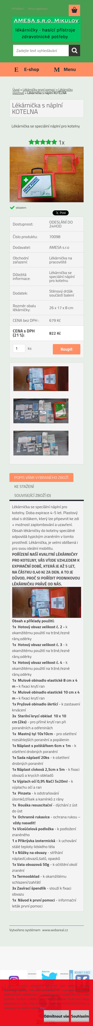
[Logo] (46, 29)
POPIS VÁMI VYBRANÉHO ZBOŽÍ (41, 477)
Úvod (16, 89)
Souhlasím (80, 1016)
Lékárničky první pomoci (39, 89)
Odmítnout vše (56, 1016)
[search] (74, 50)
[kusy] (19, 348)
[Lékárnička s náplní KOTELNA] (47, 149)
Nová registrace (38, 8)
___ (31, 972)
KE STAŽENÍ (24, 486)
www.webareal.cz (55, 929)
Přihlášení (18, 8)
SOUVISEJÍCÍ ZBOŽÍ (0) (32, 495)
